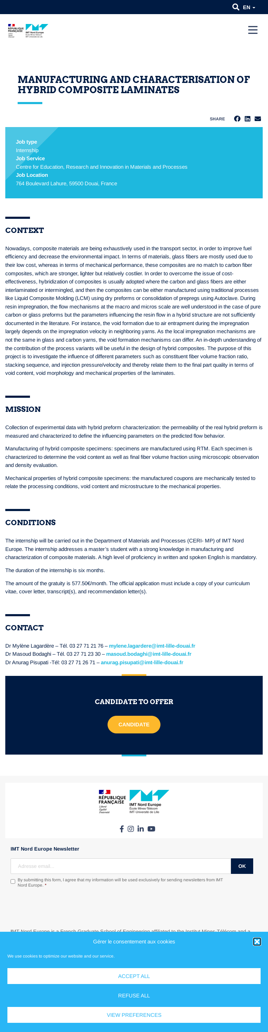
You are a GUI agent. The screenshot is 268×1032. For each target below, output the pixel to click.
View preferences (134, 1015)
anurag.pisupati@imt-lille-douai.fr (142, 662)
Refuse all (134, 995)
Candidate (134, 724)
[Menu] (253, 30)
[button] (257, 941)
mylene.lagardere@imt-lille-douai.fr (152, 646)
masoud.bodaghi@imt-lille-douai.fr (148, 654)
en (249, 7)
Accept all (134, 976)
